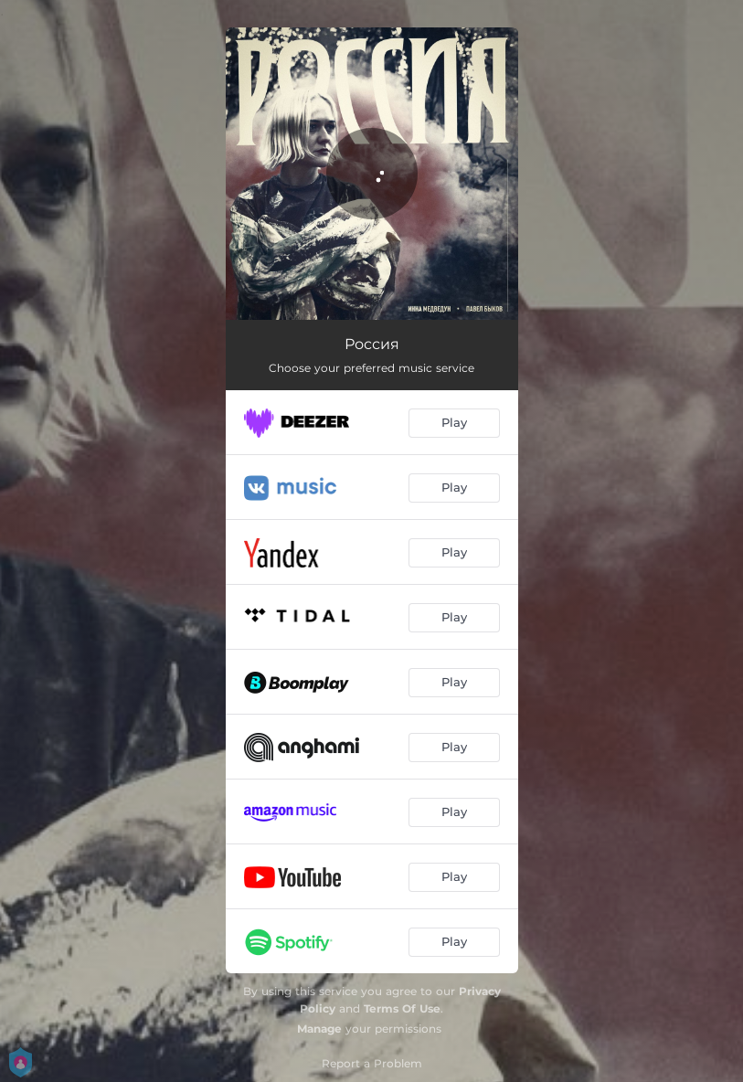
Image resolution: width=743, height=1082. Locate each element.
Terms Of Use (402, 1008)
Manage (319, 1028)
